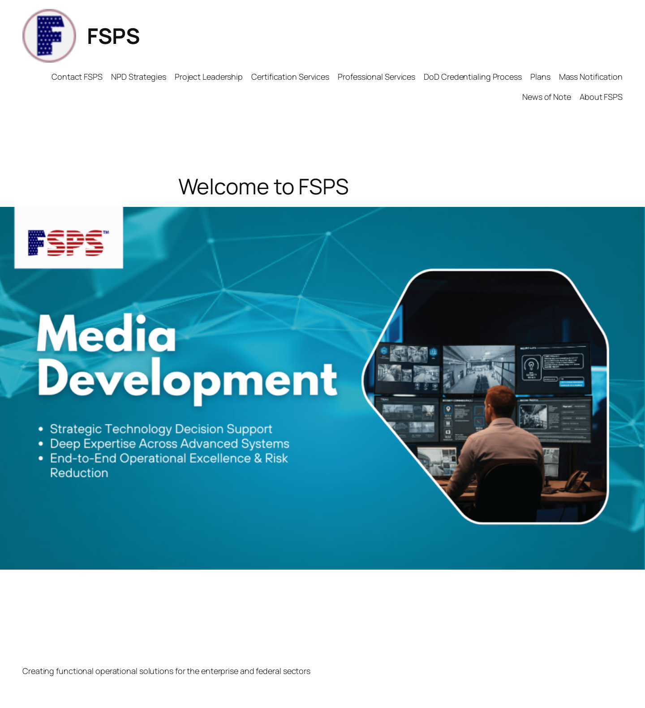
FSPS (113, 35)
